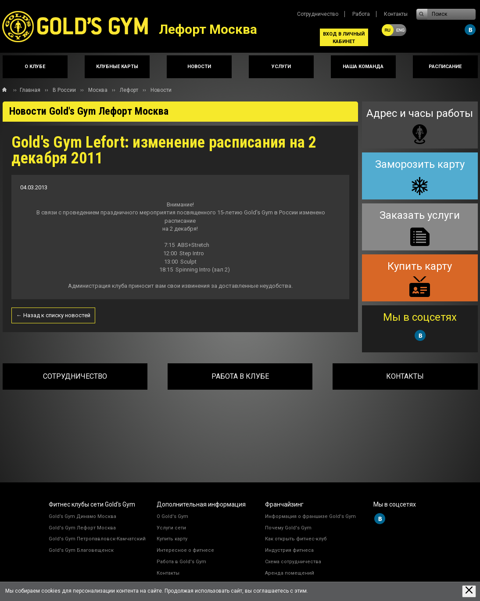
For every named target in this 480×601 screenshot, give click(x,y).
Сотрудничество (317, 14)
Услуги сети (171, 528)
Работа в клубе (240, 376)
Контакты (396, 14)
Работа (361, 14)
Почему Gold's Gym (288, 528)
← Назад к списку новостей (53, 315)
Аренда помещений (289, 573)
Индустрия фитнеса (289, 550)
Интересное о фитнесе (185, 550)
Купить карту (172, 539)
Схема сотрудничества (293, 562)
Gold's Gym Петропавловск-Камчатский (97, 539)
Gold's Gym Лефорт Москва (82, 528)
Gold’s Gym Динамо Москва (82, 516)
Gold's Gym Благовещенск (81, 550)
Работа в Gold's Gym (181, 562)
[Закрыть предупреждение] (469, 591)
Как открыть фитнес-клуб (296, 539)
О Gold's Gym (172, 516)
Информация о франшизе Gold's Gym (310, 516)
